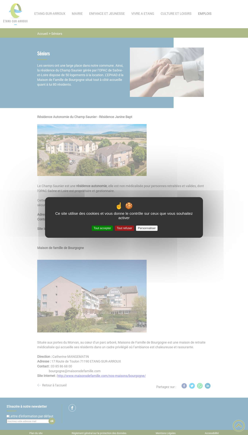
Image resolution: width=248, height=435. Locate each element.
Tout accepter (102, 228)
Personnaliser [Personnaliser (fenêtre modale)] (147, 228)
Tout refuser (124, 228)
